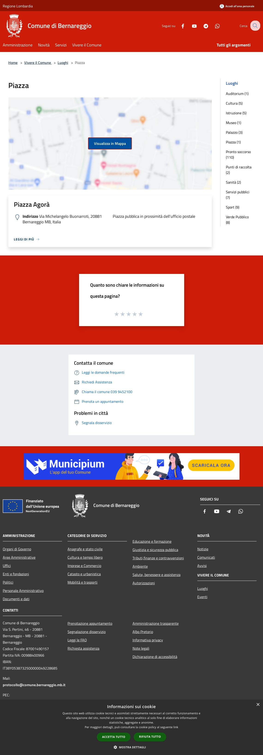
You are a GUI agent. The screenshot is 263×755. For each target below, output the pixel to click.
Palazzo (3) (234, 132)
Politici (8, 582)
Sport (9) (232, 207)
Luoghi (63, 62)
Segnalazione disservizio (87, 631)
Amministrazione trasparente (156, 623)
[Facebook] (179, 25)
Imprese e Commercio (84, 565)
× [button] (258, 704)
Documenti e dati (16, 599)
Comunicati (206, 557)
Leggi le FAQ (77, 640)
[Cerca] (254, 25)
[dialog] (131, 727)
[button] (131, 747)
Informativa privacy (148, 640)
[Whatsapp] (213, 25)
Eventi (202, 597)
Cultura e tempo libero (85, 557)
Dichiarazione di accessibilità (155, 656)
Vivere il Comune (38, 62)
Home (13, 62)
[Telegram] (202, 25)
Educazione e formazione (152, 541)
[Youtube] (190, 25)
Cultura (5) (234, 103)
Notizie (202, 549)
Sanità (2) (233, 182)
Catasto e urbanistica (84, 574)
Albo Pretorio (143, 631)
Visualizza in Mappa (110, 143)
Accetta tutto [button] (113, 737)
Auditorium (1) (237, 93)
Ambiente (140, 566)
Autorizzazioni (144, 583)
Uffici (7, 565)
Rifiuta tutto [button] (150, 737)
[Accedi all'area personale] (237, 6)
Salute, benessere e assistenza (156, 574)
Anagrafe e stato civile (85, 549)
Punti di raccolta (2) (238, 169)
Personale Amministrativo (23, 590)
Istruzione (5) (236, 113)
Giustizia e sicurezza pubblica (155, 549)
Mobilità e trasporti (83, 582)
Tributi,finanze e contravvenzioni (158, 558)
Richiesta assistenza (83, 648)
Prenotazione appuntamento (90, 623)
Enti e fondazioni (16, 574)
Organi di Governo (17, 549)
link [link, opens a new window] (175, 727)
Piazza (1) (233, 142)
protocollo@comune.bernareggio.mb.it (34, 685)
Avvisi (202, 565)
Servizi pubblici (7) (237, 194)
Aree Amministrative (19, 557)
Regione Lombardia (18, 6)
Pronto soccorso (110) (238, 154)
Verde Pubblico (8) (237, 219)
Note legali (141, 648)
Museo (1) (233, 122)
